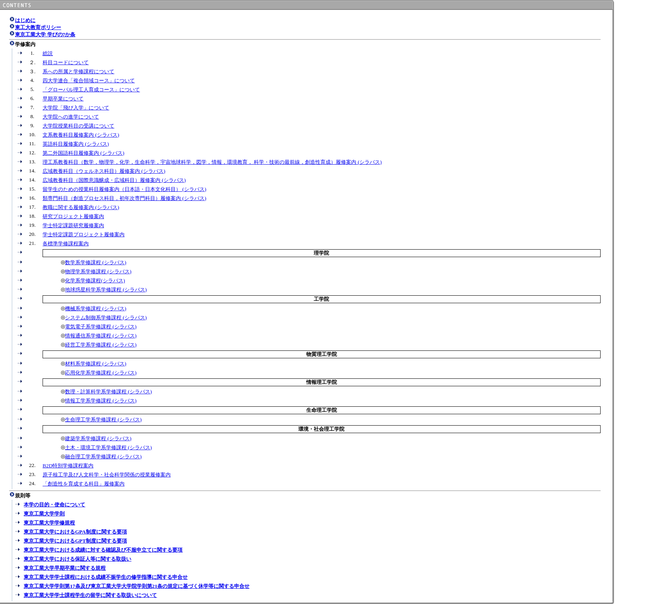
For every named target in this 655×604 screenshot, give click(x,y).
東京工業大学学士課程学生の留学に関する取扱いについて (90, 595)
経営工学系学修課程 (88, 345)
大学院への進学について (71, 117)
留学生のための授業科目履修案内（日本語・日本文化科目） (112, 189)
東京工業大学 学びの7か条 (45, 34)
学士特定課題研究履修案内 (73, 225)
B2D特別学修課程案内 (68, 466)
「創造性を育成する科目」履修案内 (84, 484)
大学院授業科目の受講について (78, 126)
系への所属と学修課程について (78, 71)
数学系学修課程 (83, 262)
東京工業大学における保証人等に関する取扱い (77, 559)
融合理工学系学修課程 (91, 456)
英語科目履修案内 (64, 144)
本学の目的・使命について (54, 505)
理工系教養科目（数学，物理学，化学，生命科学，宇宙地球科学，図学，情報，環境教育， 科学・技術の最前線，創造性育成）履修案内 (200, 162)
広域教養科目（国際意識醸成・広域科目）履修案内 (102, 180)
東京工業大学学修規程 (49, 523)
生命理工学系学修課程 (91, 419)
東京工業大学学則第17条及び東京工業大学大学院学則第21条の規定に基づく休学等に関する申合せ (136, 586)
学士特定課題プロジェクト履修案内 (84, 234)
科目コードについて (66, 62)
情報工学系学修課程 (88, 401)
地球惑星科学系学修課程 (94, 290)
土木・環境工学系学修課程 (96, 447)
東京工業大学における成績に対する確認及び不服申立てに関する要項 (103, 550)
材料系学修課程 (83, 364)
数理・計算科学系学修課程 (96, 392)
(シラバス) (107, 135)
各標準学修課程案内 (66, 243)
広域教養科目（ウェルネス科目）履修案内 (92, 171)
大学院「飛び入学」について (76, 108)
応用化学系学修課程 (88, 373)
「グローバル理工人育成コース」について (91, 90)
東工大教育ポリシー (38, 27)
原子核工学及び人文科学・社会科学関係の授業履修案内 (107, 475)
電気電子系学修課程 (88, 327)
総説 (48, 53)
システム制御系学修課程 (94, 318)
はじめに (25, 20)
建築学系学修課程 (86, 438)
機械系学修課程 (83, 308)
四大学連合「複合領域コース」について (89, 80)
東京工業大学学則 (44, 514)
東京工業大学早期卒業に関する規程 (65, 568)
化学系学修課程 (83, 280)
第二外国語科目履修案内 (71, 153)
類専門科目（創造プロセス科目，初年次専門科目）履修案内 (112, 198)
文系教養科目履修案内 (69, 135)
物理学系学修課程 (86, 271)
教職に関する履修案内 (69, 207)
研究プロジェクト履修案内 (73, 216)
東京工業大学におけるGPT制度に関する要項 (75, 541)
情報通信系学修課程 (88, 336)
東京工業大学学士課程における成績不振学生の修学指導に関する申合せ (106, 577)
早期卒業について (63, 99)
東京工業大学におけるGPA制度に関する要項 (75, 532)
